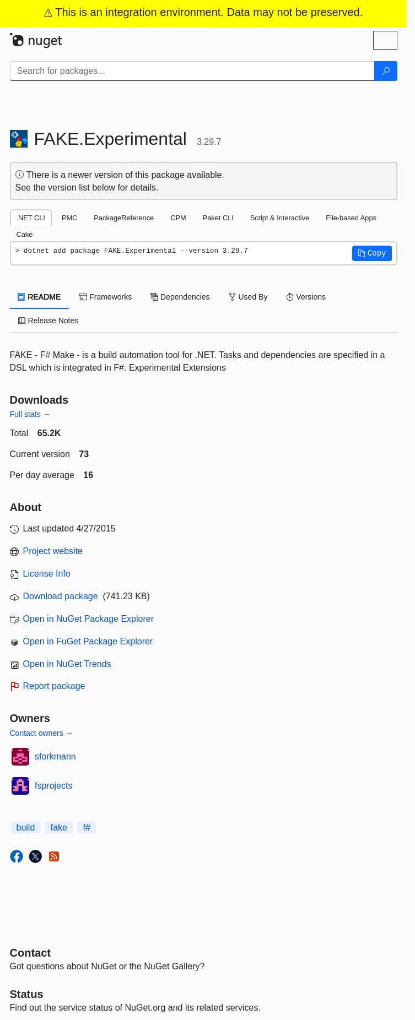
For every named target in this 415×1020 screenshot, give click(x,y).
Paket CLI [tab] (218, 218)
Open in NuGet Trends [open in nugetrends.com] (67, 664)
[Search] (385, 71)
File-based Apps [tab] (351, 218)
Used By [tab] (248, 296)
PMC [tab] (69, 218)
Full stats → (30, 414)
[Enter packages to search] (192, 71)
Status (27, 994)
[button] (372, 253)
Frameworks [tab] (105, 296)
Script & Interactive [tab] (279, 218)
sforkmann (55, 756)
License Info (47, 573)
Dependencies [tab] (179, 296)
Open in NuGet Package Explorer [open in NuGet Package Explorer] (88, 618)
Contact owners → (41, 733)
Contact (30, 953)
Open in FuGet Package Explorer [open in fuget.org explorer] (88, 641)
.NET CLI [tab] (31, 218)
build (26, 827)
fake (59, 827)
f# (86, 827)
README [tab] (39, 296)
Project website (53, 551)
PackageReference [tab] (124, 218)
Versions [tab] (306, 296)
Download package (60, 596)
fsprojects (53, 785)
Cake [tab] (25, 234)
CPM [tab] (178, 218)
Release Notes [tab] (48, 320)
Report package (54, 686)
